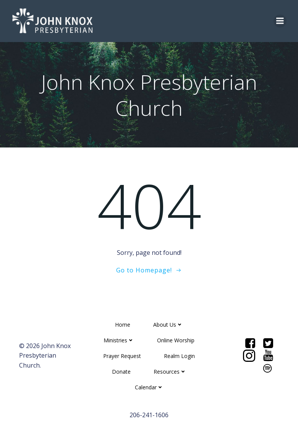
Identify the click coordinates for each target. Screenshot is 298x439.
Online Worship (175, 340)
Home (122, 324)
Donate (121, 371)
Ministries (119, 340)
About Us (168, 324)
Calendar (149, 387)
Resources (170, 371)
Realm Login (179, 356)
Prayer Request (122, 356)
